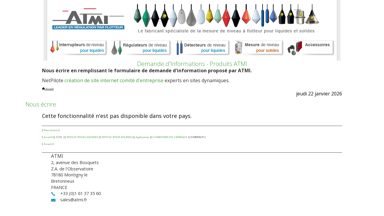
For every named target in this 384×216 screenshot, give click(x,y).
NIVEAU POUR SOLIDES (117, 137)
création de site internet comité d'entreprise (114, 80)
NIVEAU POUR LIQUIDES (82, 137)
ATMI (59, 137)
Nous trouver (51, 130)
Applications (142, 137)
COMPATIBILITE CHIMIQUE (170, 137)
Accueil (48, 137)
